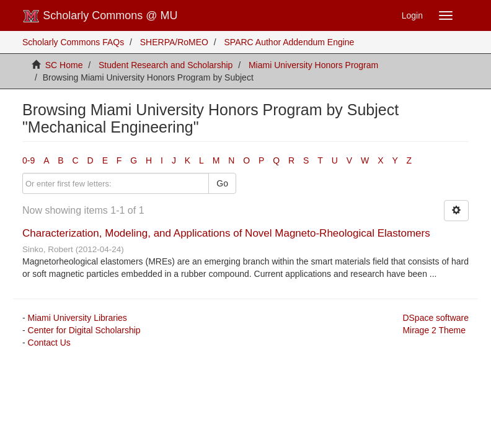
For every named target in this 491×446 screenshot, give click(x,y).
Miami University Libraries (77, 318)
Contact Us (49, 343)
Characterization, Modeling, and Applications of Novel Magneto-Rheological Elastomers (226, 233)
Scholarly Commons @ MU (100, 16)
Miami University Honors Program (313, 65)
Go (222, 183)
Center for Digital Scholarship (84, 330)
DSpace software (435, 318)
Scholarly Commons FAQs (73, 42)
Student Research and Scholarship (165, 65)
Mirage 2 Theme (434, 330)
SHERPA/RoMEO (174, 42)
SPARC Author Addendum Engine (289, 42)
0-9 (28, 160)
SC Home (64, 65)
